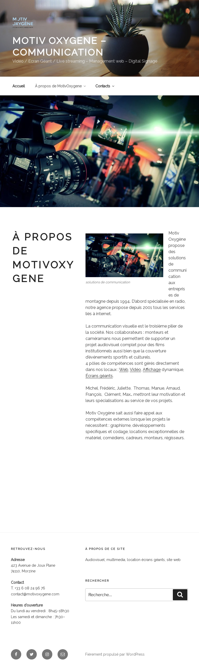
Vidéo (135, 369)
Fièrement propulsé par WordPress (115, 654)
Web (123, 369)
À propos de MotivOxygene (61, 86)
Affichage (152, 369)
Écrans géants (99, 375)
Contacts (105, 86)
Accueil (18, 86)
